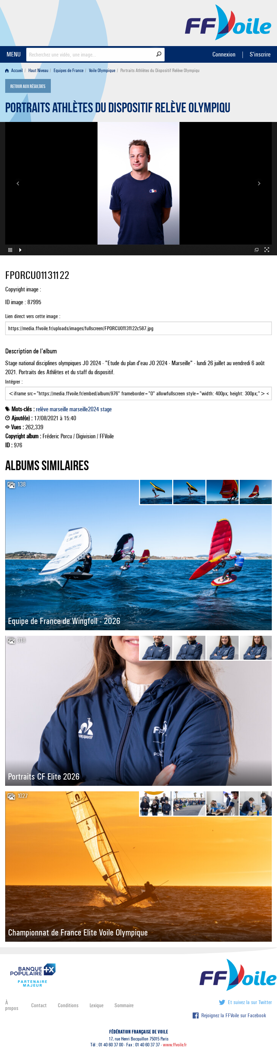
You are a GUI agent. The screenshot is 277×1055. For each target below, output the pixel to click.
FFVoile (228, 21)
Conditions (68, 1005)
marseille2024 (84, 409)
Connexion (224, 54)
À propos (11, 1005)
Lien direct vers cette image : (138, 324)
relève (42, 409)
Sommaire (123, 1005)
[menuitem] (15, 70)
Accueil (14, 70)
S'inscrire (260, 54)
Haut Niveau (38, 70)
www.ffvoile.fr (175, 1045)
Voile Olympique (102, 70)
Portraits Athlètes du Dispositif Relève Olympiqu (117, 109)
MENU (14, 54)
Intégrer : (138, 389)
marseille (59, 409)
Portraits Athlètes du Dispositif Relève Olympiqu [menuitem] (160, 70)
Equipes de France (68, 70)
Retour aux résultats (27, 86)
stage (106, 409)
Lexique (96, 1005)
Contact (39, 1005)
